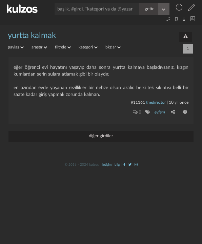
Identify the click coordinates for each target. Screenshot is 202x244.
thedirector (156, 102)
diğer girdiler (101, 136)
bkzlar (113, 47)
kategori (88, 47)
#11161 (138, 102)
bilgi (117, 164)
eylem (159, 112)
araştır (39, 47)
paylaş (16, 47)
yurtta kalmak (32, 36)
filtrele (63, 47)
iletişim (107, 164)
